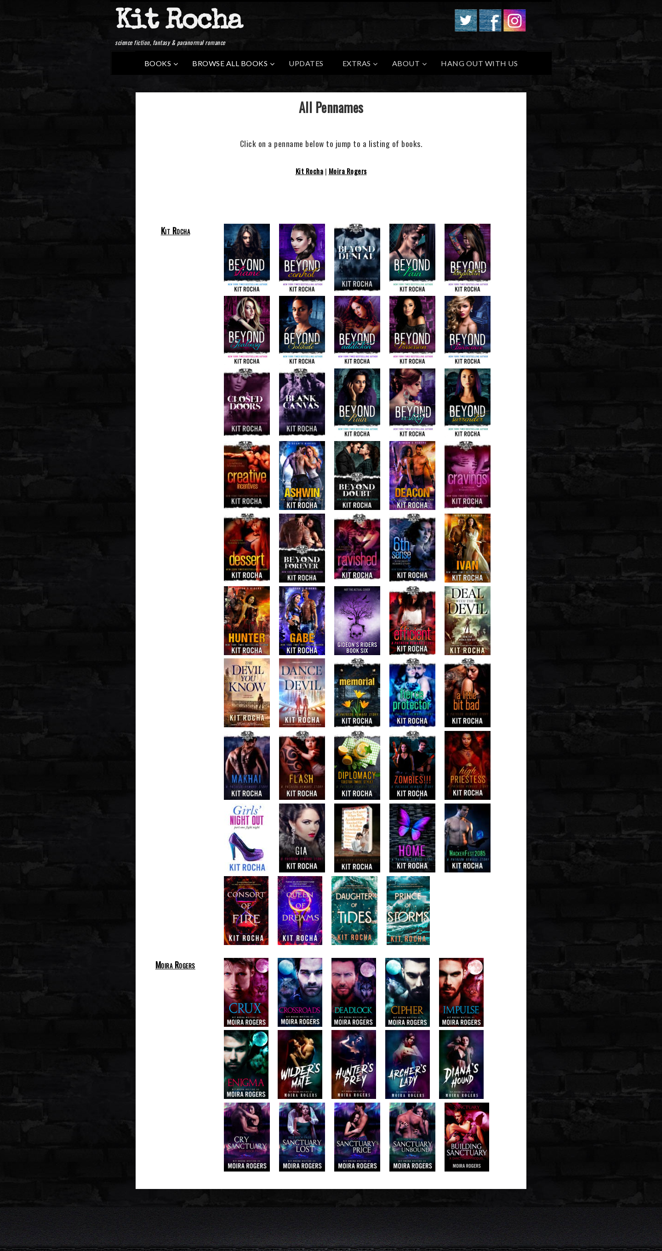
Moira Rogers (348, 171)
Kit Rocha (178, 22)
